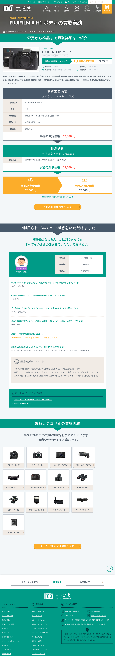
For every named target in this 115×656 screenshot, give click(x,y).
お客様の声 (85, 560)
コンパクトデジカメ (38, 597)
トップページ (6, 589)
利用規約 (5, 636)
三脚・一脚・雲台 (38, 623)
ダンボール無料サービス (10, 619)
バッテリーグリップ (38, 631)
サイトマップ (70, 2)
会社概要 (82, 2)
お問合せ (58, 2)
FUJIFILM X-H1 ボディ (23, 403)
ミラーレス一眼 (37, 593)
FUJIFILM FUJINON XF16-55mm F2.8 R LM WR (33, 400)
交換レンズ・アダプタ (39, 602)
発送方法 (5, 623)
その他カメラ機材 (38, 640)
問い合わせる (93, 589)
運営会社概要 (6, 631)
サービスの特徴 (7, 593)
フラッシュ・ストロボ (39, 627)
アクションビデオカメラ (40, 610)
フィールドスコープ (38, 636)
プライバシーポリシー (9, 640)
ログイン (31, 2)
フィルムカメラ (37, 614)
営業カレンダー (44, 2)
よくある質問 (6, 627)
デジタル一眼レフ (38, 589)
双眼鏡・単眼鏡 (37, 619)
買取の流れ (6, 597)
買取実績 (5, 606)
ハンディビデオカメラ (39, 606)
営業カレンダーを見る (96, 593)
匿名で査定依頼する (70, 589)
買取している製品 (29, 560)
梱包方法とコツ (7, 614)
